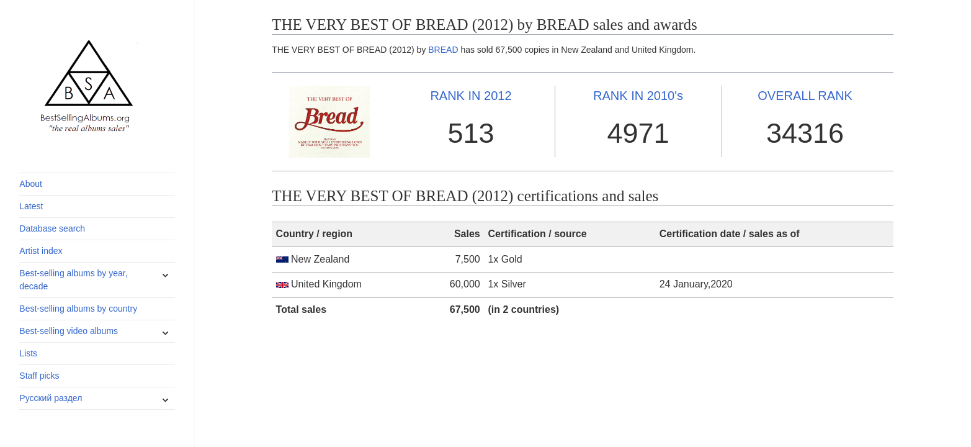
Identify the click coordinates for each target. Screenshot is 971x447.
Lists (28, 353)
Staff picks (39, 376)
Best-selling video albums (68, 331)
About (30, 184)
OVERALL (805, 95)
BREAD (443, 50)
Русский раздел (50, 398)
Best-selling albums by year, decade (73, 279)
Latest (31, 206)
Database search (52, 228)
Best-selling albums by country (78, 309)
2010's (638, 95)
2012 (470, 95)
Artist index (40, 251)
